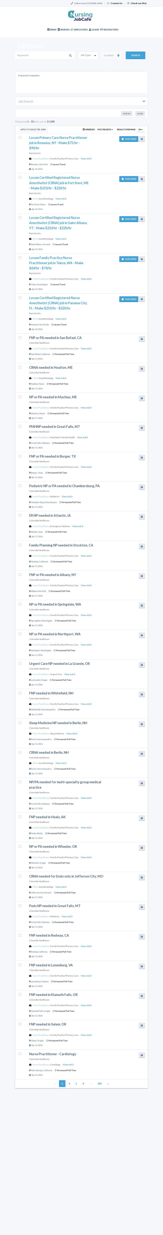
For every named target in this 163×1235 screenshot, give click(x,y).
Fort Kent (35, 204)
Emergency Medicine (60, 526)
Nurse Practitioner (40, 158)
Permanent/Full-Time (64, 354)
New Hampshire (48, 709)
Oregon (44, 680)
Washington (42, 284)
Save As (127, 113)
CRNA (35, 198)
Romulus (35, 164)
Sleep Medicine (57, 733)
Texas (40, 473)
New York (43, 164)
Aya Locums (35, 153)
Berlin (34, 739)
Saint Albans (36, 244)
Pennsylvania (51, 502)
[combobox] (88, 56)
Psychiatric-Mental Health (62, 437)
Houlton (34, 384)
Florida (46, 324)
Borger (34, 473)
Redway (34, 952)
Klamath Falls (37, 1011)
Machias (35, 413)
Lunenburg (36, 981)
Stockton (35, 562)
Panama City (36, 324)
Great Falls (36, 443)
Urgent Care (56, 674)
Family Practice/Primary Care (64, 158)
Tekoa (33, 284)
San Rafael (36, 354)
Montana (46, 443)
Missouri (48, 893)
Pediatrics (54, 496)
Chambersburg (37, 502)
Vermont (46, 244)
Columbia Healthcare (39, 342)
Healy (33, 833)
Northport (35, 650)
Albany (34, 591)
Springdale (36, 621)
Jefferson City (37, 893)
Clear (140, 113)
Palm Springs (37, 1070)
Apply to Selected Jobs (33, 129)
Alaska (40, 833)
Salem (34, 1041)
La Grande (35, 680)
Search (135, 55)
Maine (43, 204)
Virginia (44, 981)
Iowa (41, 532)
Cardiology (55, 1064)
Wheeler (35, 863)
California (45, 354)
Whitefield (35, 709)
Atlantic (34, 532)
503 (100, 1083)
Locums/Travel (59, 164)
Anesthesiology (46, 198)
